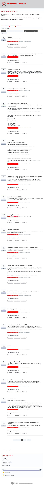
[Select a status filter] (30, 31)
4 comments (21, 202)
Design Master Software (10, 475)
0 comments (21, 41)
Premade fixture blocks (13, 69)
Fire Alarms (10, 140)
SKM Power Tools (12, 290)
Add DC (9, 37)
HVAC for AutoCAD (27, 90)
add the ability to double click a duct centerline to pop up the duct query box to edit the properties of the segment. (25, 54)
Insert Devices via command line (16, 379)
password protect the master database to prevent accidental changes (23, 423)
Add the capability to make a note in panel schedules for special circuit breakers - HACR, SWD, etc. (24, 177)
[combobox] (21, 469)
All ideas (4, 458)
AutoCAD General (27, 252)
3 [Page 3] (23, 439)
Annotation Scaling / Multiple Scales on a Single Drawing (22, 247)
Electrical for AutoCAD (27, 41)
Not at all (11, 47)
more (19, 125)
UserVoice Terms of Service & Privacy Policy (26, 483)
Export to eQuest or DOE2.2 (14, 197)
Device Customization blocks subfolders (18, 324)
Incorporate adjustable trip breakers (17, 103)
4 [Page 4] (25, 439)
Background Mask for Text (14, 362)
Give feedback (8, 472)
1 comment (21, 234)
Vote (3, 40)
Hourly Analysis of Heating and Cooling (17, 88)
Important (17, 47)
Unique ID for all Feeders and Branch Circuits (19, 265)
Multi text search (11, 399)
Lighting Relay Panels (13, 215)
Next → (28, 439)
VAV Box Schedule (12, 308)
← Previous (16, 439)
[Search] (41, 469)
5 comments (21, 295)
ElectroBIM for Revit (5, 461)
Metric (9, 345)
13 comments (21, 216)
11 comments (21, 252)
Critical (24, 47)
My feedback (4, 33)
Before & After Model (13, 229)
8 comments (21, 184)
